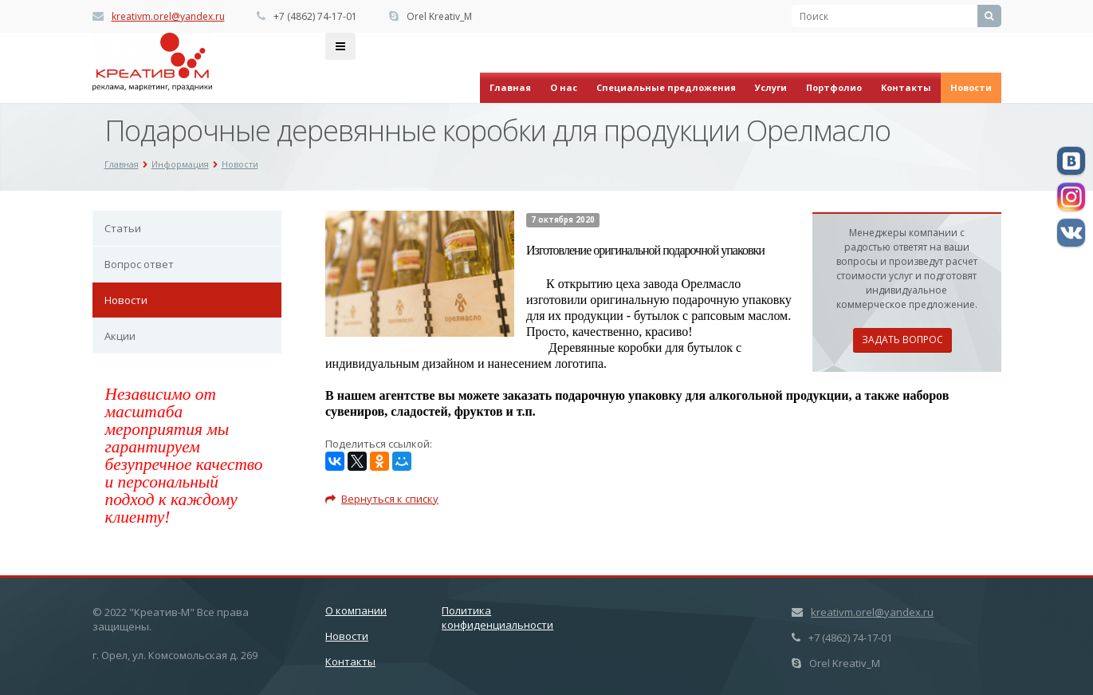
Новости (971, 87)
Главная (510, 87)
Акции (120, 336)
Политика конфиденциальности (497, 617)
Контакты (906, 87)
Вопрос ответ (139, 264)
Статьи (122, 228)
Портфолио (834, 87)
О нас (563, 87)
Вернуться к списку (381, 499)
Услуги (771, 87)
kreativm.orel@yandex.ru (168, 16)
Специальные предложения (666, 87)
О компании (356, 610)
